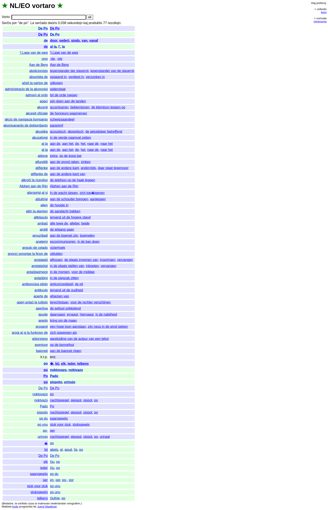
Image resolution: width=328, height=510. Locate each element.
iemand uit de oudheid (66, 290)
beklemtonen (80, 107)
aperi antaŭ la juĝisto (32, 302)
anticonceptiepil (61, 284)
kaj (85, 23)
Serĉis (6, 23)
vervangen (125, 260)
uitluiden (56, 254)
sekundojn (74, 23)
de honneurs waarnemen (68, 113)
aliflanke (41, 168)
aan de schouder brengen (69, 199)
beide (85, 223)
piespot (76, 400)
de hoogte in (59, 205)
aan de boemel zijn (64, 235)
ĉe (75, 449)
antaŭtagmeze (37, 272)
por (14, 23)
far (35, 506)
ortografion (73, 503)
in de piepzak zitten (64, 278)
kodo (15, 506)
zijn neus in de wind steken (108, 326)
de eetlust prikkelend (65, 308)
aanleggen (98, 199)
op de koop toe (70, 156)
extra (54, 156)
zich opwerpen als (63, 332)
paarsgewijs (59, 418)
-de (52, 58)
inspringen (107, 260)
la (63, 46)
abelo (54, 449)
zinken (86, 162)
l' (59, 46)
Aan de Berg (38, 65)
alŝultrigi (41, 199)
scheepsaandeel (62, 119)
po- (45, 430)
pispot (87, 400)
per (52, 430)
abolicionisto (38, 71)
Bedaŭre (8, 503)
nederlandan (58, 503)
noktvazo (75, 370)
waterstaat (57, 89)
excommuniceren (63, 241)
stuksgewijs (81, 424)
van (84, 40)
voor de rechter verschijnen (90, 302)
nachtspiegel (59, 400)
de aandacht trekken (65, 211)
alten (44, 205)
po (46, 363)
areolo (43, 320)
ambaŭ (42, 223)
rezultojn (114, 23)
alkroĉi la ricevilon (34, 180)
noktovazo (58, 370)
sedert (64, 40)
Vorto (5, 17)
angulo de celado (35, 247)
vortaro (43, 5)
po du (43, 418)
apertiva (42, 308)
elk (63, 363)
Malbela (7, 506)
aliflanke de (39, 174)
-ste (59, 58)
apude (43, 314)
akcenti (42, 107)
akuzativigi (40, 137)
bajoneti (42, 351)
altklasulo (41, 217)
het (83, 143)
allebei (74, 223)
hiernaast (87, 314)
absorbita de (38, 77)
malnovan (44, 503)
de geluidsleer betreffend (103, 131)
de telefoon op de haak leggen (72, 180)
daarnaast (57, 314)
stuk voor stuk (60, 424)
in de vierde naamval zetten (70, 137)
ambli (44, 229)
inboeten (92, 266)
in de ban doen (88, 241)
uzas (31, 503)
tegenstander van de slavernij (112, 71)
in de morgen (59, 272)
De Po (43, 28)
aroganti (42, 326)
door (53, 40)
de (46, 40)
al (61, 449)
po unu (42, 424)
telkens (83, 363)
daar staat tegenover (113, 168)
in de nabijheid (106, 314)
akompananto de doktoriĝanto (25, 125)
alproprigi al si (37, 192)
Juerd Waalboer (47, 506)
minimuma (320, 21)
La (32, 23)
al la (53, 46)
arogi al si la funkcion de (30, 332)
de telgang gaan (62, 229)
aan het (67, 143)
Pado (54, 376)
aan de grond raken (64, 162)
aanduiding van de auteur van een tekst (79, 338)
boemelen (87, 235)
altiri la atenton (37, 211)
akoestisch (76, 131)
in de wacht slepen (64, 193)
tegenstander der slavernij (69, 71)
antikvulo (41, 290)
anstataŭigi (40, 266)
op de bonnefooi (62, 345)
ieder (71, 363)
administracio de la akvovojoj (26, 89)
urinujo (69, 382)
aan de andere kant (64, 168)
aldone (43, 156)
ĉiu (52, 462)
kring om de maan (63, 320)
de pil (79, 284)
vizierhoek (57, 247)
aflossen (56, 260)
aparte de (41, 296)
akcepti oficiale (37, 113)
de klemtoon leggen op (108, 107)
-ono (44, 58)
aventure (41, 345)
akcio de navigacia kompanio (26, 119)
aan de (55, 143)
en (52, 480)
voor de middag (82, 272)
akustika (41, 131)
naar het (106, 143)
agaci (44, 101)
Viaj (313, 3)
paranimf (56, 125)
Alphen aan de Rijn (33, 186)
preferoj (321, 3)
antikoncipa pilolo (35, 284)
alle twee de (59, 223)
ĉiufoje (55, 498)
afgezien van (59, 296)
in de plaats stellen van (67, 266)
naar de (93, 143)
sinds (75, 40)
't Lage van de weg (34, 52)
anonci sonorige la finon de (28, 254)
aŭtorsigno (40, 338)
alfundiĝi (41, 162)
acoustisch (58, 131)
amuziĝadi (40, 235)
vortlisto (22, 503)
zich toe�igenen (92, 193)
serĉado (41, 23)
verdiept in (76, 77)
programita (25, 506)
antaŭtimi (41, 278)
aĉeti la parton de (35, 83)
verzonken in (95, 77)
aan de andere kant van (67, 174)
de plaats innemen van (81, 260)
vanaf (93, 40)
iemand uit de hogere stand (70, 217)
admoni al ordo (37, 95)
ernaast (72, 314)
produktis (95, 23)
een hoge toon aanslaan (68, 326)
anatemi (42, 241)
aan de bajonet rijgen (65, 351)
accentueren (59, 107)
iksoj (324, 12)
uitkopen (56, 83)
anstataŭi (41, 260)
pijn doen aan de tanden (68, 101)
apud (68, 449)
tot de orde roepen (63, 95)
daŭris (52, 23)
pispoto (56, 382)
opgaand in (58, 77)
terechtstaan (59, 302)
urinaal (105, 436)
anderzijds (88, 168)
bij (57, 363)
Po (46, 376)
